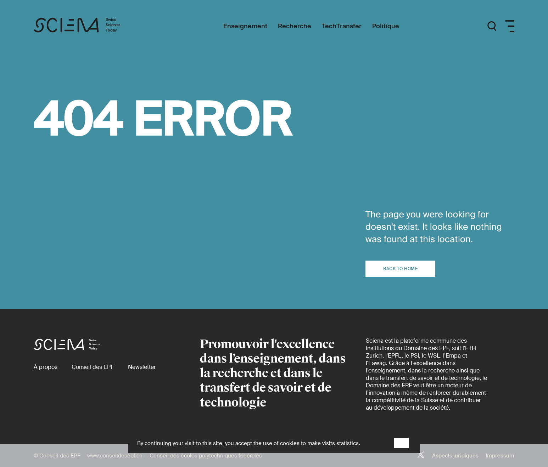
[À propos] (45, 367)
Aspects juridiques (455, 455)
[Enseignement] (245, 26)
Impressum (500, 455)
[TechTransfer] (342, 26)
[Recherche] (295, 26)
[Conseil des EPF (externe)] (93, 367)
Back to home (400, 269)
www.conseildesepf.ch (114, 455)
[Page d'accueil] (84, 26)
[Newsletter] (142, 367)
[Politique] (385, 26)
